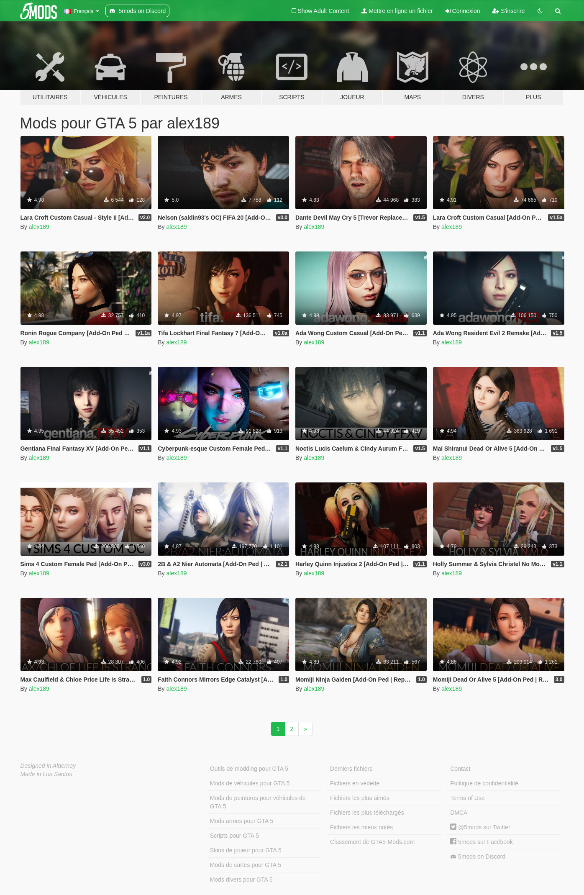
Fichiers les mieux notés (361, 827)
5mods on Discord (477, 856)
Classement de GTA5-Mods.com (372, 842)
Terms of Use (467, 798)
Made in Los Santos (46, 774)
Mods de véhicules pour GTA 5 (249, 783)
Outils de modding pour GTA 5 (249, 768)
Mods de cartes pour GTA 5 (245, 865)
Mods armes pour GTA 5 (241, 821)
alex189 (39, 226)
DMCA (458, 812)
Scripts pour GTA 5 (234, 835)
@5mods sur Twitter (480, 827)
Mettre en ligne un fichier (397, 11)
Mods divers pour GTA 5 (241, 879)
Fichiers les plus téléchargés (367, 812)
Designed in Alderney (48, 765)
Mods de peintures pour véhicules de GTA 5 (258, 802)
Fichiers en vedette (354, 783)
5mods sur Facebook (481, 842)
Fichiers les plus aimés (359, 798)
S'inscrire (508, 11)
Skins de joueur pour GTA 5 (246, 850)
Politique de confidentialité (484, 783)
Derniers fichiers (351, 768)
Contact (460, 768)
